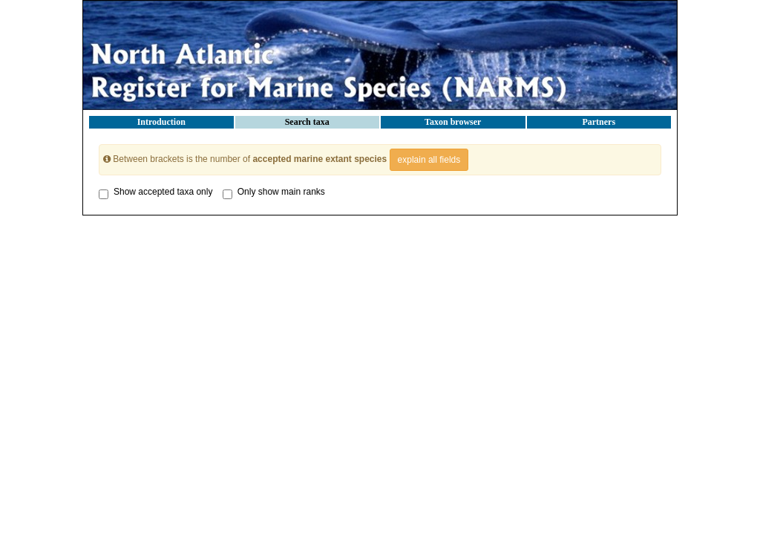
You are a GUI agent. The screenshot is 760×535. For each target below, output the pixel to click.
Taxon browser (453, 122)
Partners (598, 122)
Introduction (161, 122)
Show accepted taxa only (155, 192)
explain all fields (429, 160)
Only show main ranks (274, 192)
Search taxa (307, 122)
